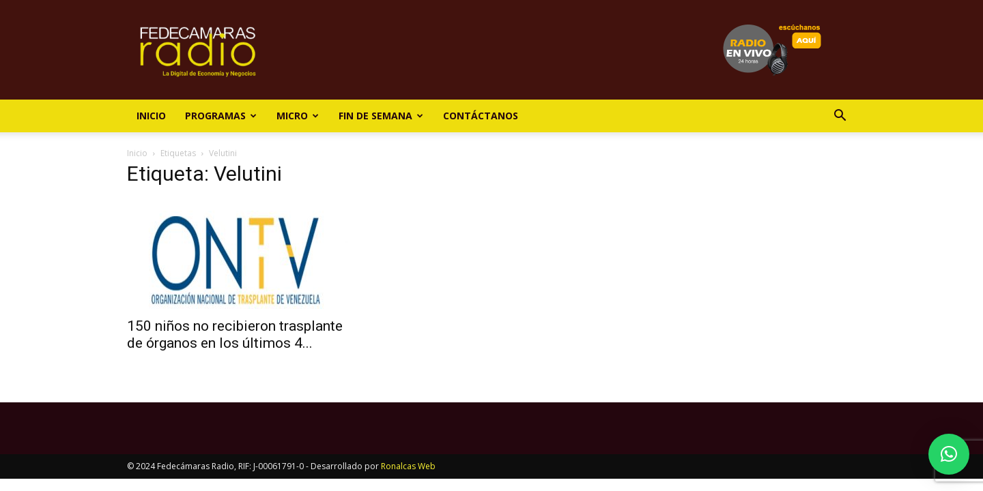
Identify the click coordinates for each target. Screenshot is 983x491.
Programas (221, 115)
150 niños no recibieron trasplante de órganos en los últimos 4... (235, 334)
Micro (297, 115)
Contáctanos (480, 115)
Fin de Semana (381, 115)
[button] (839, 116)
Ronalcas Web (408, 466)
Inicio (151, 115)
